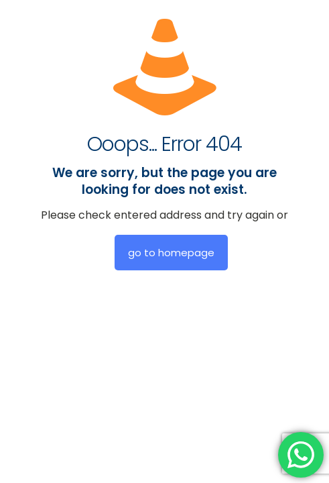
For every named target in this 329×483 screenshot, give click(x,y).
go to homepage (171, 253)
